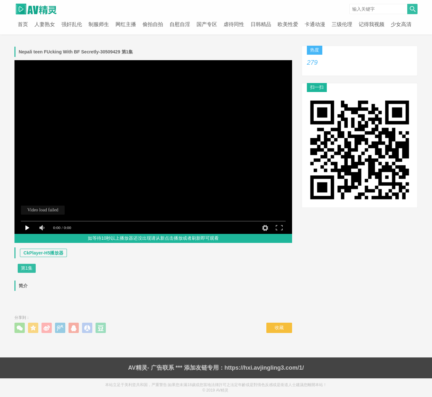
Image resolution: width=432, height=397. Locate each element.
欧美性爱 (288, 24)
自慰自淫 (180, 24)
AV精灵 (222, 390)
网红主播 (125, 24)
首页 (23, 24)
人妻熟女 (44, 24)
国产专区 (207, 24)
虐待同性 (234, 24)
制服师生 (98, 24)
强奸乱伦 (71, 24)
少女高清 (401, 24)
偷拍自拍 (152, 24)
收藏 (279, 327)
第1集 (26, 268)
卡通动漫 (315, 24)
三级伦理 (342, 24)
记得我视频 (371, 24)
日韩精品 (261, 24)
